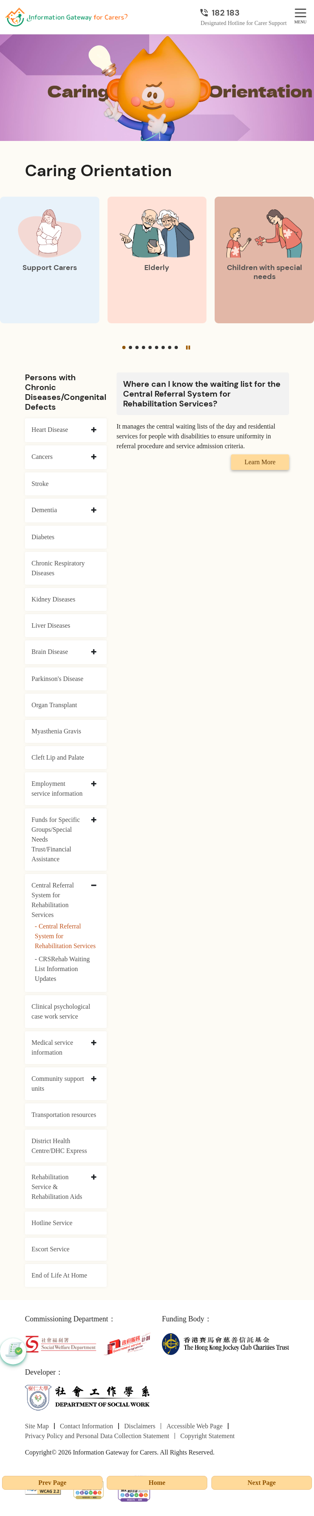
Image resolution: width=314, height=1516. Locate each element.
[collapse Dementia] (93, 510)
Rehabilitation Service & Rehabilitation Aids (56, 1186)
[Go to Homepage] (66, 17)
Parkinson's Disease (57, 678)
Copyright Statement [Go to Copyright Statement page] (207, 1435)
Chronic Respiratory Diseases (58, 568)
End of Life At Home (59, 1275)
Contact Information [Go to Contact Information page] (86, 1426)
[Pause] (188, 347)
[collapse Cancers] (93, 457)
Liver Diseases (50, 625)
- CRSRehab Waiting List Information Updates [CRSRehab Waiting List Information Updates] (62, 968)
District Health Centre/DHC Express (59, 1145)
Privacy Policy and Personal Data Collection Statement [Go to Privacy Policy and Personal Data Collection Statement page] (97, 1435)
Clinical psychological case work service (60, 1011)
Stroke (40, 483)
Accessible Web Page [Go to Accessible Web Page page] (194, 1426)
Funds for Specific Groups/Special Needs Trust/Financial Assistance (55, 839)
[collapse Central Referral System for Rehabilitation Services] (93, 886)
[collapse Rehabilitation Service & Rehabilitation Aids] (93, 1177)
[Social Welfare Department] (60, 1343)
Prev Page (52, 1482)
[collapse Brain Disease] (93, 652)
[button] (124, 347)
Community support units (57, 1083)
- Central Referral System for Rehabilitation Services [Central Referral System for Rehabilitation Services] (65, 936)
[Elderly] (157, 260)
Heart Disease (49, 429)
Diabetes (42, 536)
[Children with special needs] (264, 260)
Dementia (44, 509)
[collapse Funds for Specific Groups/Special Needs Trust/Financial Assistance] (93, 820)
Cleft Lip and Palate (57, 757)
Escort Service (50, 1249)
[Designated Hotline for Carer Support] (243, 13)
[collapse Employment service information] (93, 784)
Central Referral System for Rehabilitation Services (52, 900)
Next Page (262, 1482)
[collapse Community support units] (93, 1079)
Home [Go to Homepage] (157, 1482)
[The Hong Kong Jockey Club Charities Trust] (225, 1343)
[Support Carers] (49, 260)
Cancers (42, 456)
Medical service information (52, 1047)
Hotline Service (51, 1222)
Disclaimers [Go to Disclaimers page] (139, 1426)
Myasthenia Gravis (56, 731)
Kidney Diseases (53, 599)
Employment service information (57, 788)
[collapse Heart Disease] (93, 430)
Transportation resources (63, 1114)
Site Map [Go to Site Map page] (37, 1426)
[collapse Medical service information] (93, 1043)
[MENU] (300, 13)
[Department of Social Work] (88, 1397)
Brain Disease (49, 651)
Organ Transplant (54, 704)
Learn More (260, 461)
